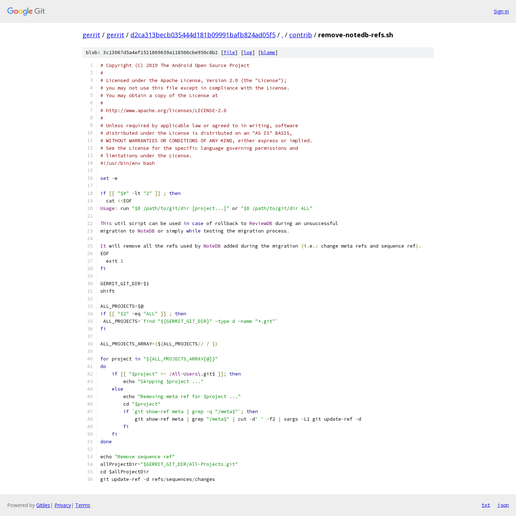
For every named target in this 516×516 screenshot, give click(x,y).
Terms (82, 505)
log (248, 52)
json (503, 505)
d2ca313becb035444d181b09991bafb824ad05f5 (203, 34)
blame (268, 52)
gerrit (91, 34)
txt (486, 505)
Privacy (62, 505)
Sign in (501, 11)
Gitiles (43, 505)
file (229, 52)
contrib (300, 34)
